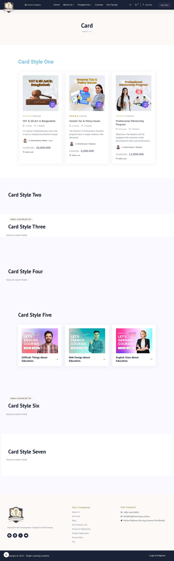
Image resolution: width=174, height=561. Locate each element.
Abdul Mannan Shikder (39, 140)
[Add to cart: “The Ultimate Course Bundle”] (28, 152)
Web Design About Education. (79, 359)
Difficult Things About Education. (34, 359)
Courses (99, 5)
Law (50, 140)
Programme (84, 5)
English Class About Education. (127, 359)
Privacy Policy (77, 537)
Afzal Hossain (82, 144)
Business (93, 144)
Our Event (76, 516)
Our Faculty (112, 5)
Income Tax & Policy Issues (84, 121)
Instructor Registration (81, 529)
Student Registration (80, 533)
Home (57, 5)
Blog (74, 520)
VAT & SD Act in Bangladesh (39, 121)
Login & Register (157, 555)
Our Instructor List (79, 524)
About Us (67, 5)
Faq (73, 541)
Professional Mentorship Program (130, 122)
